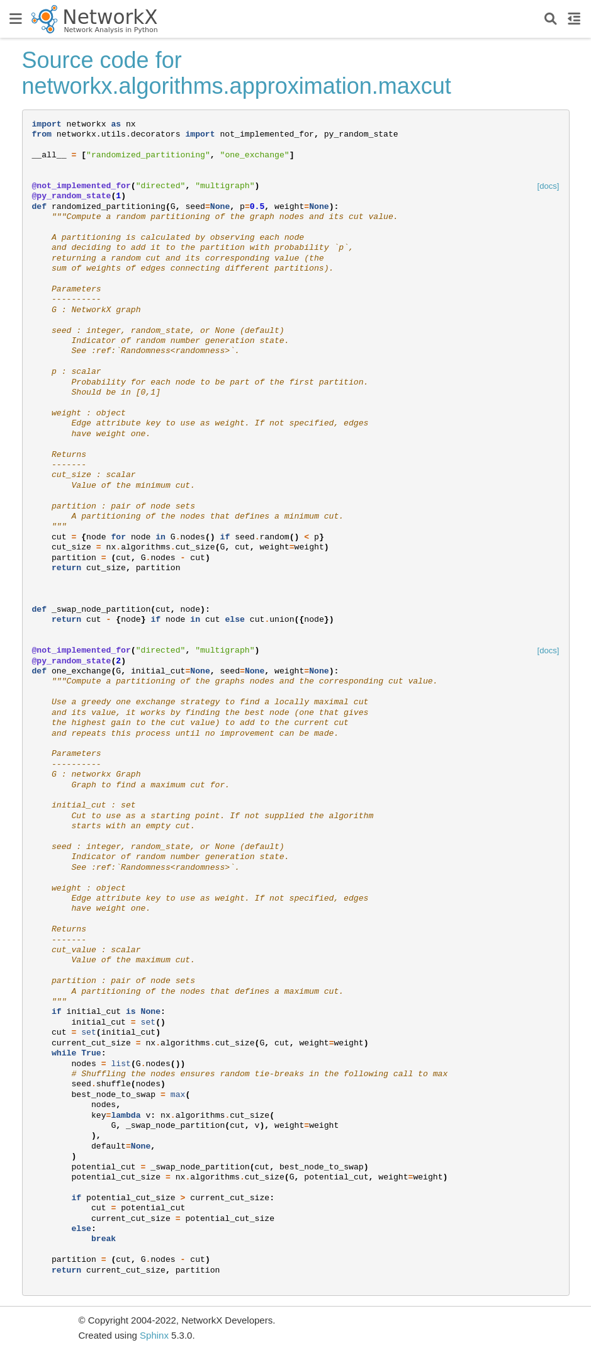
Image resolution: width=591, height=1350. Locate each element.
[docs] (549, 186)
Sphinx (154, 1335)
